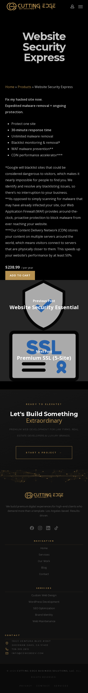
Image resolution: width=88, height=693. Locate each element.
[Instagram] (40, 528)
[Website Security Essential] (44, 305)
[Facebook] (32, 528)
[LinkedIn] (48, 528)
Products (24, 87)
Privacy (26, 686)
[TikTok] (56, 528)
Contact (44, 574)
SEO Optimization (44, 608)
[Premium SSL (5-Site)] (44, 356)
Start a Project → (44, 452)
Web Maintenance (44, 621)
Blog (44, 567)
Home (9, 87)
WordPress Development (44, 601)
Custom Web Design (44, 595)
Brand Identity (44, 614)
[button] (80, 6)
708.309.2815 (20, 649)
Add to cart (20, 275)
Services (44, 554)
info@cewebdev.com (28, 653)
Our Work (44, 561)
